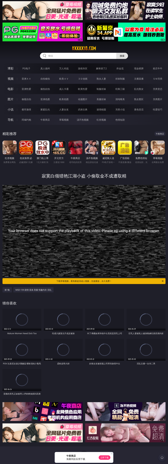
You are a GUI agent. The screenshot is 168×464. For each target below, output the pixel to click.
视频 (10, 79)
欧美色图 (64, 99)
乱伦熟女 (139, 89)
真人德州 (45, 68)
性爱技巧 (157, 109)
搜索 (122, 55)
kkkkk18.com (84, 48)
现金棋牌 (139, 68)
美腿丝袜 (101, 99)
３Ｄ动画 (82, 78)
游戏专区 (82, 68)
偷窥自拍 (26, 99)
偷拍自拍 (45, 89)
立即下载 (104, 457)
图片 (10, 99)
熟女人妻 (101, 78)
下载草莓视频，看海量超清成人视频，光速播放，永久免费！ (110, 281)
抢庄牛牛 (157, 68)
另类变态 (157, 89)
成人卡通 (64, 89)
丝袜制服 (120, 78)
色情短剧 (120, 119)
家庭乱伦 (45, 109)
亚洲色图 (45, 99)
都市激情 (26, 109)
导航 (10, 120)
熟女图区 (139, 99)
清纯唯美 (120, 99)
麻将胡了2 (101, 68)
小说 (10, 109)
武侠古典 (82, 109)
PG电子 (26, 68)
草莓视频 (64, 119)
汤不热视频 (83, 119)
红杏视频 (101, 119)
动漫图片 (82, 99)
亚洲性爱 (26, 89)
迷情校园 (101, 109)
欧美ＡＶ (64, 78)
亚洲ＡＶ (26, 78)
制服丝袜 (101, 89)
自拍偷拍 (45, 78)
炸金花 (120, 68)
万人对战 (64, 68)
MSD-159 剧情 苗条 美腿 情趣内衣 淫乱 (33, 289)
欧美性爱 (82, 89)
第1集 (7, 289)
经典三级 (120, 89)
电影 (10, 89)
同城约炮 (26, 119)
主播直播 (139, 78)
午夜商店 (45, 119)
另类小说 (120, 109)
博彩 (10, 68)
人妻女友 (64, 109)
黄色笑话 (139, 109)
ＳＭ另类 (157, 78)
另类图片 (157, 99)
